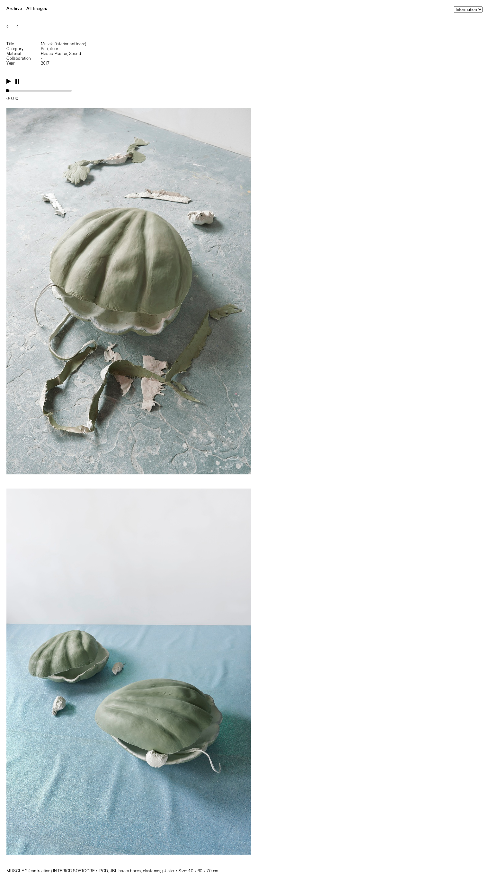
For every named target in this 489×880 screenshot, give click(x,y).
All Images (36, 9)
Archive (14, 9)
